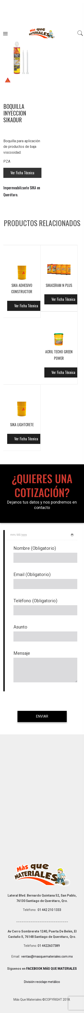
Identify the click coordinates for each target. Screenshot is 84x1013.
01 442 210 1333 (49, 910)
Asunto (20, 627)
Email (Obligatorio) (32, 574)
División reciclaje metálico (42, 982)
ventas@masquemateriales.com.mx (47, 956)
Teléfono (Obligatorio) (35, 600)
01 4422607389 (49, 946)
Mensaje (21, 653)
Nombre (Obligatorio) (34, 548)
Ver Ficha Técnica (22, 172)
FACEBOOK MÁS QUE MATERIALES (51, 968)
